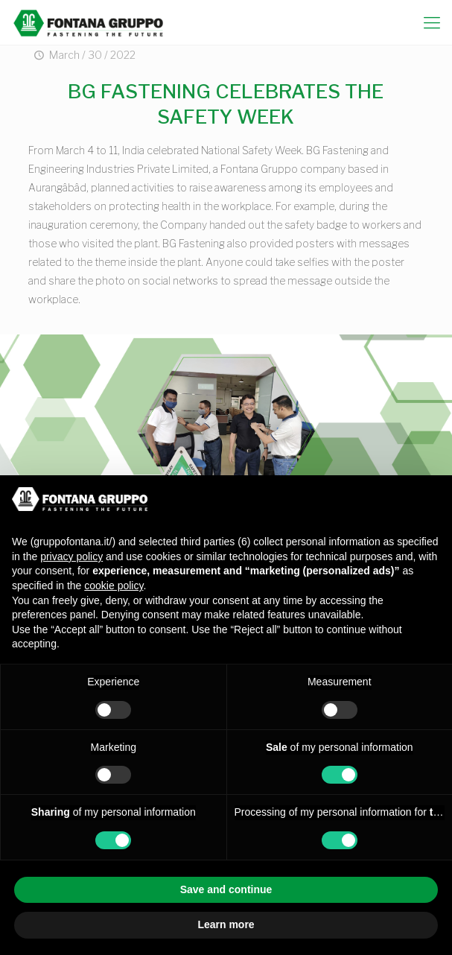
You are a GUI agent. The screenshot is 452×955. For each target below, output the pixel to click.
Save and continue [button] (226, 889)
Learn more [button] (225, 924)
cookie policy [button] (113, 585)
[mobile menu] (432, 22)
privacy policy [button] (71, 556)
